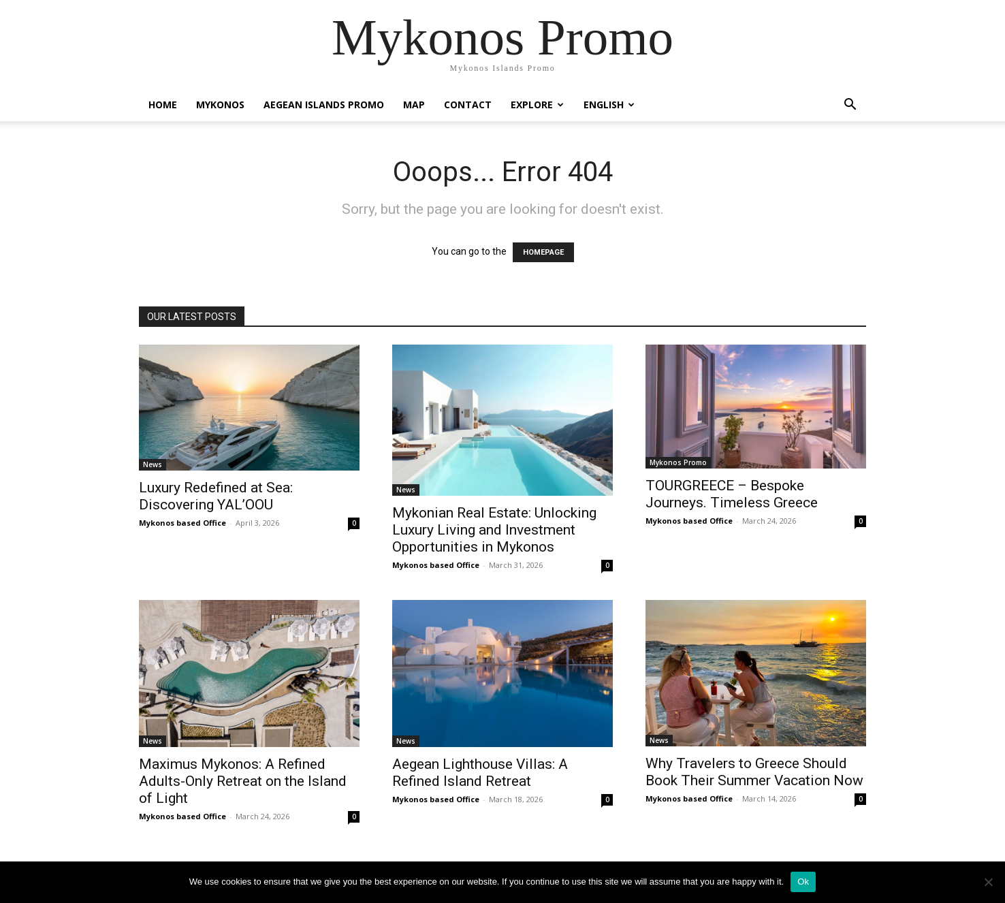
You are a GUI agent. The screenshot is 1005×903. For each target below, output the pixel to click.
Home (162, 104)
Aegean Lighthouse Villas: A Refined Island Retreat (480, 772)
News (152, 464)
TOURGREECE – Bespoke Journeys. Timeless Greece (731, 494)
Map (414, 104)
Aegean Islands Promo (324, 104)
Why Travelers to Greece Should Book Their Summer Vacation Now (754, 772)
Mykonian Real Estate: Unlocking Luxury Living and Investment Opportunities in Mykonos (494, 530)
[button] (849, 105)
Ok (803, 881)
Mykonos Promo (678, 462)
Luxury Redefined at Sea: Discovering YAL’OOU (216, 496)
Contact (468, 104)
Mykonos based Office (182, 523)
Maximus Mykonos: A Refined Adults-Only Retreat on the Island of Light (243, 781)
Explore (537, 104)
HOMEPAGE (543, 252)
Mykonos (220, 104)
